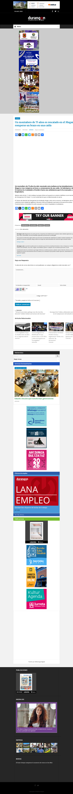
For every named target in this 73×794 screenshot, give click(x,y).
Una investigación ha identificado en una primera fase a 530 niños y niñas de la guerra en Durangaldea (39, 336)
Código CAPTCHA (41, 296)
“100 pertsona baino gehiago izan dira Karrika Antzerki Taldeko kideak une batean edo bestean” (31, 312)
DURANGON (18, 130)
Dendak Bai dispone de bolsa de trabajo (31, 507)
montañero (33, 225)
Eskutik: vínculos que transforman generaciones (34, 399)
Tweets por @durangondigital (36, 662)
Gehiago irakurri (20, 242)
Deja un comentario (39, 130)
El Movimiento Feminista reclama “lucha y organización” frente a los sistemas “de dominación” (56, 336)
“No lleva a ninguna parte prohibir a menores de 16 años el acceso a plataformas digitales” (34, 730)
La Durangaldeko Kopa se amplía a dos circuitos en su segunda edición (22, 334)
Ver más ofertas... (20, 515)
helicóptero (25, 225)
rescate (47, 225)
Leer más (19, 255)
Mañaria (31, 130)
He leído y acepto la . (28, 300)
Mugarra (40, 225)
